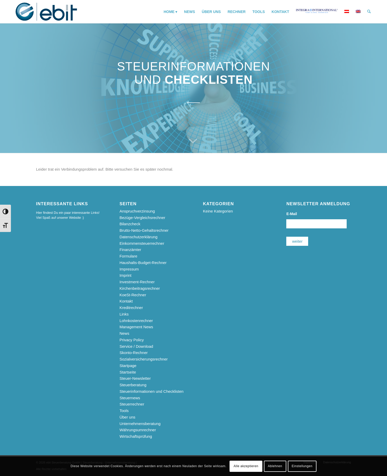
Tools (124, 410)
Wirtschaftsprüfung (135, 436)
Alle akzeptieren (246, 466)
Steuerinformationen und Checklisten (151, 391)
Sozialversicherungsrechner (143, 359)
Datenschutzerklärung (138, 237)
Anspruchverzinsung (137, 211)
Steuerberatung (132, 385)
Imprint (125, 275)
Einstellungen (302, 466)
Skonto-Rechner (133, 352)
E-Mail (291, 214)
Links (124, 314)
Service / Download (136, 346)
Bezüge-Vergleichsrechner (142, 217)
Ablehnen (275, 466)
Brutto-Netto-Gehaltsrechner (143, 230)
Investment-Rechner (137, 282)
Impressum (129, 269)
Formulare (128, 256)
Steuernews (129, 398)
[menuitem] (170, 11)
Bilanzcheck (129, 224)
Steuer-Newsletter (135, 378)
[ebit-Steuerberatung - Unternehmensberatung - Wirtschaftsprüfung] (46, 11)
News (124, 333)
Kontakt (126, 301)
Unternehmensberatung (140, 423)
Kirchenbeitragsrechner (139, 288)
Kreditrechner (131, 307)
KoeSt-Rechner (132, 295)
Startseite (127, 372)
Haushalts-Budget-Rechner (143, 262)
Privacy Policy (131, 340)
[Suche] (369, 11)
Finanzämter (130, 249)
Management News (136, 327)
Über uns (127, 417)
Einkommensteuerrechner (141, 243)
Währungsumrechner (137, 430)
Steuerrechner (131, 404)
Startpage (127, 365)
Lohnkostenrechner (136, 320)
